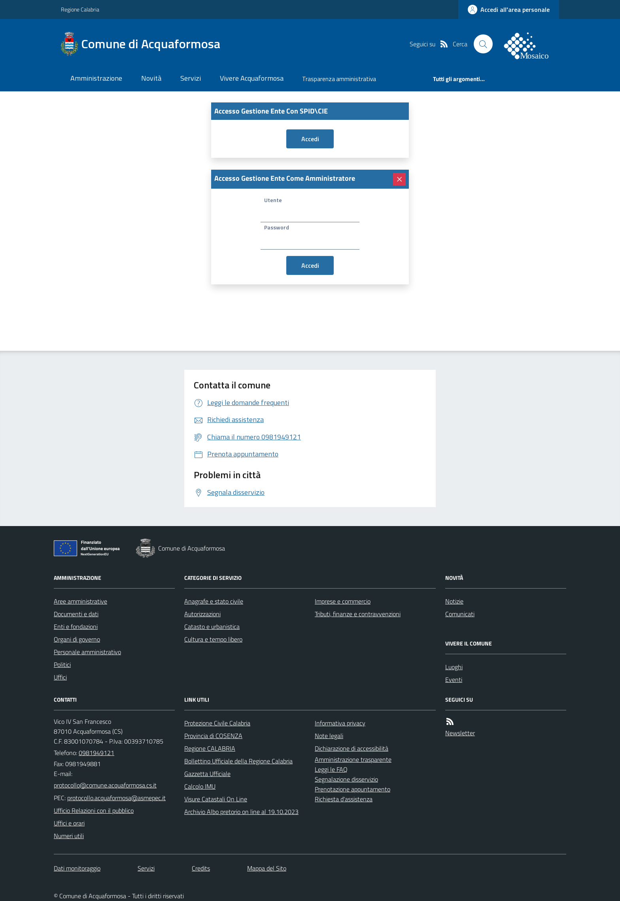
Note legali (329, 735)
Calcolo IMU (199, 786)
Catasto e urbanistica (212, 626)
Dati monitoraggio (77, 868)
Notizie (454, 601)
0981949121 (96, 752)
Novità (151, 78)
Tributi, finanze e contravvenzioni (358, 614)
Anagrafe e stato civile (213, 601)
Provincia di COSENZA (213, 735)
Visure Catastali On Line (215, 799)
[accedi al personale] (508, 9)
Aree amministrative (80, 601)
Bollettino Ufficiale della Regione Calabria (238, 761)
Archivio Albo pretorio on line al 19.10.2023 (241, 811)
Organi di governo (77, 639)
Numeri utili (69, 835)
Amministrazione (96, 78)
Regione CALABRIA (209, 748)
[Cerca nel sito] (483, 43)
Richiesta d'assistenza (343, 799)
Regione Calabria (80, 9)
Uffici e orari (69, 823)
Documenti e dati (76, 614)
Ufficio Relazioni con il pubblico (94, 810)
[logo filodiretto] (530, 44)
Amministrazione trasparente (353, 759)
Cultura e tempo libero (213, 639)
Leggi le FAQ (331, 769)
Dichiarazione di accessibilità (351, 748)
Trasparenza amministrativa (339, 78)
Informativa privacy (340, 723)
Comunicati (459, 614)
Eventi (453, 679)
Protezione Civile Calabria (217, 723)
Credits (201, 868)
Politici (62, 664)
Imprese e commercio (342, 601)
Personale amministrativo (87, 652)
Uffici (60, 677)
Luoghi (454, 667)
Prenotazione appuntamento (352, 789)
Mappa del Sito (266, 868)
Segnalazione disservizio (346, 779)
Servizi (190, 78)
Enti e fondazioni (76, 626)
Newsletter (460, 733)
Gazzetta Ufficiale (207, 773)
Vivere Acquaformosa (252, 78)
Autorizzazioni (202, 614)
